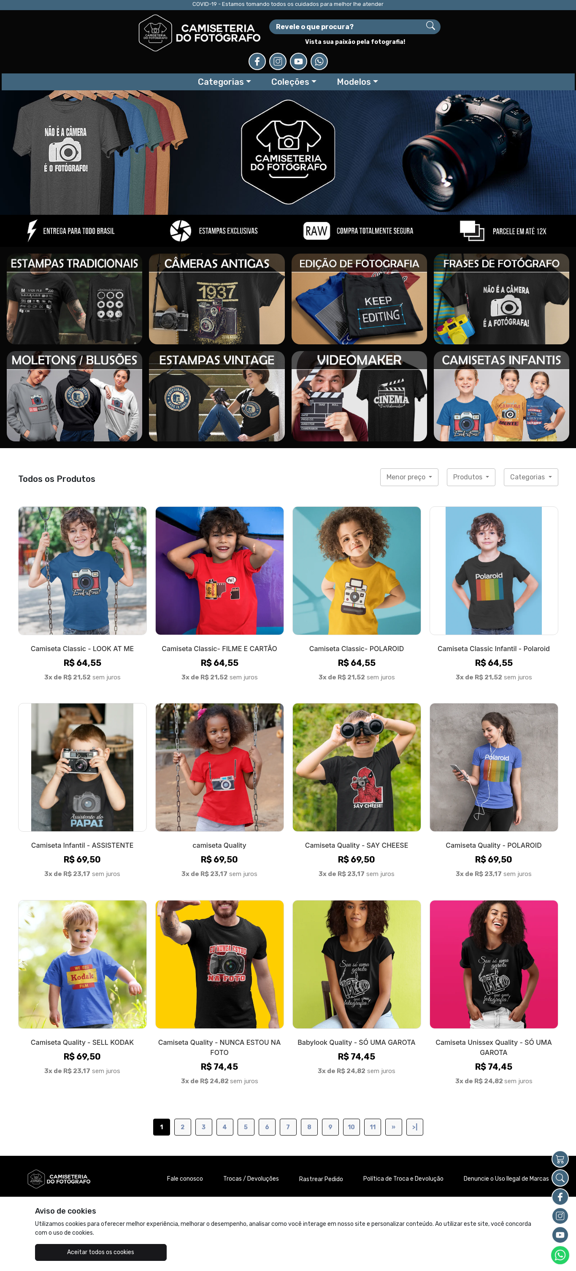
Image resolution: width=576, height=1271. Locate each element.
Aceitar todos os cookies (77, 1252)
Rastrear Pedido (321, 1151)
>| (414, 1099)
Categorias (528, 449)
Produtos (468, 449)
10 (351, 1099)
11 (373, 1099)
